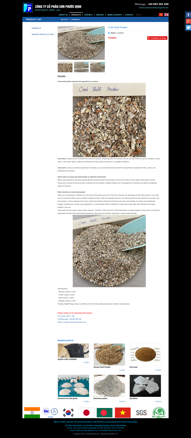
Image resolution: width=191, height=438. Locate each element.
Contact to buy (158, 38)
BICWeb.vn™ (113, 434)
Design (103, 434)
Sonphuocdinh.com (92, 434)
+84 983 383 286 (158, 4)
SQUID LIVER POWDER (67, 359)
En (166, 14)
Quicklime (133, 398)
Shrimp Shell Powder (102, 367)
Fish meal (133, 367)
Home (65, 19)
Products (76, 19)
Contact (86, 362)
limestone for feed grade (67, 398)
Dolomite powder (100, 398)
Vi (161, 14)
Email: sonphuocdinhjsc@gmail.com (153, 8)
